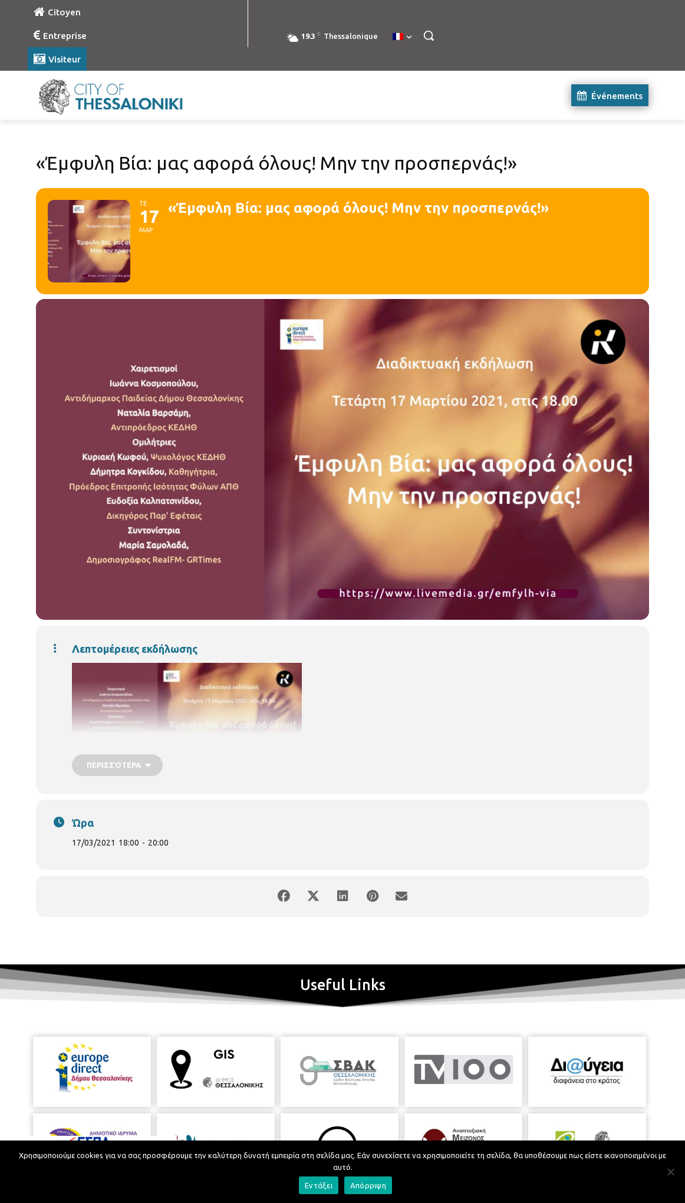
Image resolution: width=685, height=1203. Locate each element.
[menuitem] (402, 37)
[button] (428, 35)
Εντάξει (318, 1185)
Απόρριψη (368, 1185)
